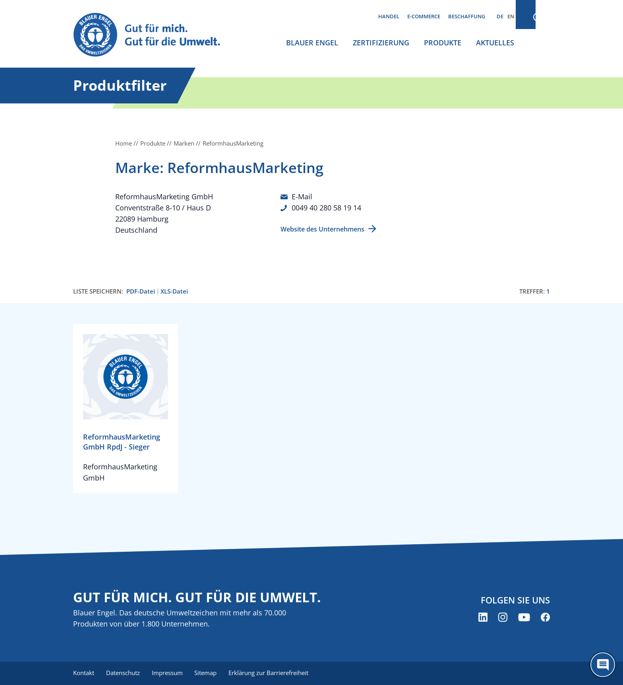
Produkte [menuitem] (442, 42)
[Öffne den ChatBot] (602, 664)
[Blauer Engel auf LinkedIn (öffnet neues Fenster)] (483, 617)
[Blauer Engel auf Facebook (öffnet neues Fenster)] (545, 617)
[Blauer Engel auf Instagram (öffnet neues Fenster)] (502, 617)
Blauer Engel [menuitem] (312, 42)
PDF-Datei (140, 291)
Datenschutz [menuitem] (124, 673)
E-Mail (302, 196)
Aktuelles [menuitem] (495, 42)
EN (510, 16)
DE (500, 16)
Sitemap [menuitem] (208, 673)
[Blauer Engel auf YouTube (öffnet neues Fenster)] (524, 617)
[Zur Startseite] (154, 35)
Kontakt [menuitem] (83, 673)
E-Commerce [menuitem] (423, 16)
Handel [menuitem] (388, 16)
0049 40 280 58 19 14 (326, 207)
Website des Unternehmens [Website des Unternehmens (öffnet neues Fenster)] (322, 228)
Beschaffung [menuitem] (466, 16)
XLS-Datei (174, 291)
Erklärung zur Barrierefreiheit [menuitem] (272, 673)
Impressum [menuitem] (168, 673)
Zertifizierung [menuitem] (381, 42)
